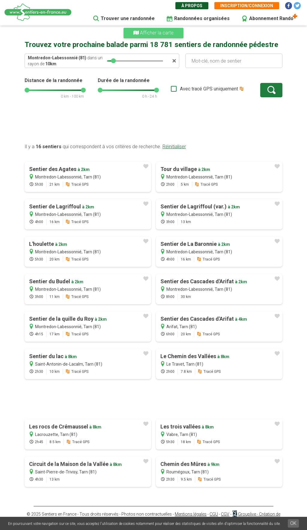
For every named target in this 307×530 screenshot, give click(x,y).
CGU (214, 514)
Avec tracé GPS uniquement (209, 89)
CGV (225, 514)
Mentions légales (191, 514)
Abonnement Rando (271, 18)
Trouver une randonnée (128, 18)
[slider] (113, 60)
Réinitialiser (174, 146)
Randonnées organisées (202, 18)
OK (293, 523)
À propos (191, 5)
